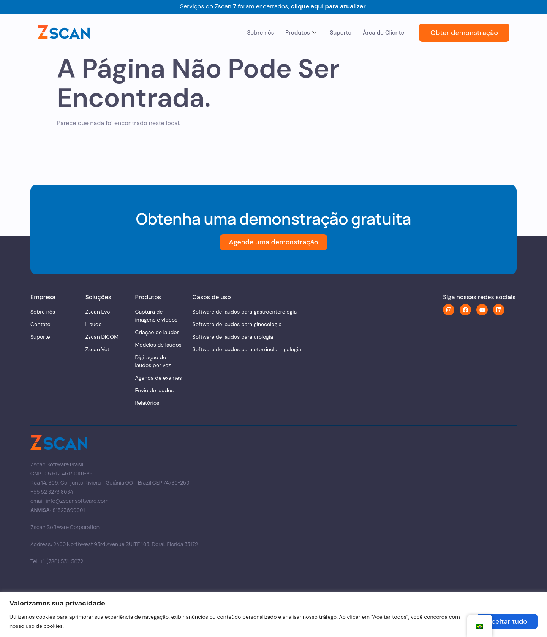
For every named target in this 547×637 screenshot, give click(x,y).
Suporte (340, 32)
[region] (273, 614)
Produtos (300, 32)
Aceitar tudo (507, 621)
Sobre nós (260, 32)
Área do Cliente (383, 32)
